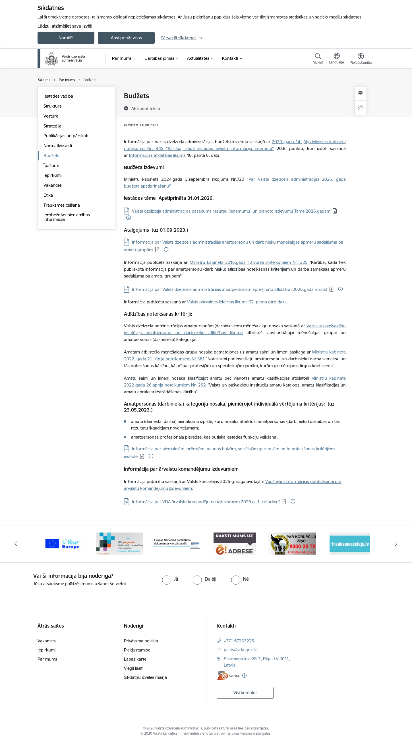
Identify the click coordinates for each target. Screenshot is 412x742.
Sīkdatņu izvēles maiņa (145, 677)
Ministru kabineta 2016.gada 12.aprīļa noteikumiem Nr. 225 (249, 262)
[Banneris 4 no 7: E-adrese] (235, 543)
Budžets (51, 155)
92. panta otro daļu (267, 302)
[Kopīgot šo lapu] (361, 108)
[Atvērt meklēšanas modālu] (318, 59)
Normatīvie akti (58, 145)
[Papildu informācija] (128, 217)
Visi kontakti (244, 692)
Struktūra (53, 106)
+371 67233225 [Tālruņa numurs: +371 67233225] (239, 641)
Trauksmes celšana (62, 205)
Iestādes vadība (58, 96)
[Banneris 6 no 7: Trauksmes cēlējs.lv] (350, 543)
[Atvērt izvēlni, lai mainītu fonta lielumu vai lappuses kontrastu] (360, 59)
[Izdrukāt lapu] (361, 93)
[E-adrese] (228, 675)
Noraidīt (66, 37)
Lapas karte (135, 659)
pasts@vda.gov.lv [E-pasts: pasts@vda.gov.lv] (240, 649)
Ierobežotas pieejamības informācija (67, 217)
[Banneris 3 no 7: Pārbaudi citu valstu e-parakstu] (177, 543)
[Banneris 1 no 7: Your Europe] (62, 543)
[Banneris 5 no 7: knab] (292, 543)
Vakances (53, 185)
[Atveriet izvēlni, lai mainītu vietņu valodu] (336, 59)
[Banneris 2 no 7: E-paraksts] (119, 543)
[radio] (170, 578)
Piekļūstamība (137, 650)
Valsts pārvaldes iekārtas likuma (218, 302)
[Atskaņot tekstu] (146, 108)
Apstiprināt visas (126, 37)
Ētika (48, 195)
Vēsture (51, 116)
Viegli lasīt (133, 668)
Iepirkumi (52, 175)
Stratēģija (52, 126)
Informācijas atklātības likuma (157, 155)
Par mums (47, 659)
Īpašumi (51, 165)
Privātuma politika (141, 641)
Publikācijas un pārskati (66, 135)
